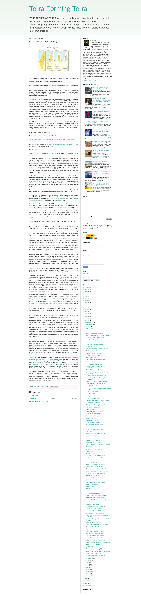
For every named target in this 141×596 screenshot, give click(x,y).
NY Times (69, 207)
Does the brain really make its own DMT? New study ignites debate (101, 130)
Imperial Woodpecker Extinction (94, 353)
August (88, 560)
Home (53, 398)
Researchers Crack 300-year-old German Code (98, 331)
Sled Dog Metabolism (91, 462)
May (87, 567)
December (89, 322)
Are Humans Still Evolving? (93, 407)
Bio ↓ (45, 135)
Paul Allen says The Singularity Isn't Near (96, 405)
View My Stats (86, 273)
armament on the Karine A (38, 181)
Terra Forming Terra (58, 8)
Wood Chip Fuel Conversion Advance (95, 555)
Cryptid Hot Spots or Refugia (93, 508)
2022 (86, 296)
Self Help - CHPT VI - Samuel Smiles (95, 337)
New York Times (51, 153)
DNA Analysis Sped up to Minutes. (94, 477)
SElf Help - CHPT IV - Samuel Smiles (95, 455)
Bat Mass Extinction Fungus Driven (95, 342)
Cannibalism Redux (91, 431)
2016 (86, 309)
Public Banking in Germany (93, 422)
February (88, 573)
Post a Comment (36, 395)
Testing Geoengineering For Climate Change (97, 335)
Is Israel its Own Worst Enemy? (94, 427)
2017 (86, 307)
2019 (86, 303)
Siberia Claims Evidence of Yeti (94, 466)
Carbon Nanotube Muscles (93, 402)
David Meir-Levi (39, 135)
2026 (86, 287)
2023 (86, 294)
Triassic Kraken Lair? (91, 480)
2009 (86, 581)
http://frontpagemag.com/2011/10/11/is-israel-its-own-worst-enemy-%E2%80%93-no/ (52, 139)
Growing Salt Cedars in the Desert (94, 333)
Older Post (74, 398)
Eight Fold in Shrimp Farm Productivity (96, 473)
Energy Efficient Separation (93, 396)
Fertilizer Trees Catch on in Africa (94, 429)
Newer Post (33, 398)
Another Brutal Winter (91, 447)
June (87, 565)
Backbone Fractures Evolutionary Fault (96, 375)
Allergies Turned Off (91, 451)
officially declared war (64, 364)
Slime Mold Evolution (91, 486)
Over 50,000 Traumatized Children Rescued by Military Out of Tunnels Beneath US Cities (101, 89)
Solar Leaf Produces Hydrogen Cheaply (96, 469)
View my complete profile (89, 80)
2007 (86, 585)
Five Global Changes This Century (94, 364)
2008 (86, 583)
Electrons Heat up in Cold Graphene (95, 355)
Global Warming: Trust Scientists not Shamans (98, 444)
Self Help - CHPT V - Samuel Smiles (95, 398)
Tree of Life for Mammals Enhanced (95, 533)
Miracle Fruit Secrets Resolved (94, 538)
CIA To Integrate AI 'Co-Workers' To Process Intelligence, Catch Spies (97, 122)
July (87, 562)
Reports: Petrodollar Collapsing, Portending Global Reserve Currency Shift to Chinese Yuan (101, 184)
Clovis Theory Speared (92, 391)
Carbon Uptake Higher (91, 435)
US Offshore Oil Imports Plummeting (95, 531)
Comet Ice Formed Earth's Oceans (95, 535)
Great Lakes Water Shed (92, 504)
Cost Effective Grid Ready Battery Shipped (97, 524)
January (88, 576)
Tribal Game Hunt (90, 489)
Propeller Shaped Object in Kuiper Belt (96, 506)
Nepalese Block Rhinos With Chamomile (96, 500)
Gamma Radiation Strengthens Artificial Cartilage (98, 542)
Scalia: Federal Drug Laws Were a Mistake (97, 471)
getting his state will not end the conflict (57, 198)
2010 (86, 578)
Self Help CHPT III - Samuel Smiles (95, 502)
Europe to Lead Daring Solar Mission (95, 416)
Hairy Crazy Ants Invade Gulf (93, 522)
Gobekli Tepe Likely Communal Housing (96, 495)
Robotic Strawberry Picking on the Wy (95, 383)
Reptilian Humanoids (91, 357)
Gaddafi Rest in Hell (91, 409)
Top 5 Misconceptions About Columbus (96, 497)
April (87, 569)
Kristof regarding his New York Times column (63, 144)
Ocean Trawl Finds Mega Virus (94, 449)
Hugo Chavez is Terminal (92, 394)
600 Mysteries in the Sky (92, 420)
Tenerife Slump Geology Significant (95, 464)
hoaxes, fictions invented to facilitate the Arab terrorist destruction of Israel (52, 303)
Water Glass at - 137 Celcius (93, 442)
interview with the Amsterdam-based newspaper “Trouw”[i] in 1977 (49, 272)
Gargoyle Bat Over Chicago (93, 440)
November (89, 324)
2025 (86, 289)
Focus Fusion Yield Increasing (93, 553)
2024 (86, 292)
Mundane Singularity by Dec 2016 (94, 413)
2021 (86, 298)
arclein (94, 40)
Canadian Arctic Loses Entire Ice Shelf (95, 540)
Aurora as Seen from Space (93, 493)
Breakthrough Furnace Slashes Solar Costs (97, 348)
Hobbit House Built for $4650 (93, 511)
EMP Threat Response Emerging (94, 544)
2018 (86, 305)
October (88, 327)
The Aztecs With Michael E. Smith (94, 424)
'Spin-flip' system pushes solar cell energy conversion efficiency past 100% (101, 173)
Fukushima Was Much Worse (93, 362)
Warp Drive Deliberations (92, 386)
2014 (86, 314)
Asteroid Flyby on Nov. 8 (92, 346)
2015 (86, 311)
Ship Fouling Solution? (92, 491)
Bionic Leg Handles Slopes (93, 351)
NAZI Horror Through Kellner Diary (95, 458)
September (89, 558)
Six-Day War (39, 244)
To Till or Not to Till (90, 453)
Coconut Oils (89, 546)
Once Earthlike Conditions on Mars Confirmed (97, 400)
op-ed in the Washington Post (48, 162)
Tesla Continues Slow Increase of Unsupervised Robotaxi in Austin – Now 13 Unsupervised (101, 152)
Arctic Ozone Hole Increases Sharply (95, 482)
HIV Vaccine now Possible (92, 475)
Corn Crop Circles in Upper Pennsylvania (96, 381)
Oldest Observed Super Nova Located (95, 359)
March (88, 571)
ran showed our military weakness (101, 141)
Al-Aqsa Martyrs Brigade (38, 345)
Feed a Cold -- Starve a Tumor (93, 370)
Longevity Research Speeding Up (94, 411)
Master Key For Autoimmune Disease (95, 433)
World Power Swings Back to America (95, 340)
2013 (86, 316)
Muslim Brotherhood (60, 341)
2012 (86, 318)
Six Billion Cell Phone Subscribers (94, 438)
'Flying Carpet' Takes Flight (93, 529)
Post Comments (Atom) (42, 401)
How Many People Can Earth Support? (96, 460)
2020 (86, 300)
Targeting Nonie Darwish (92, 484)
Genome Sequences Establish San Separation (98, 551)
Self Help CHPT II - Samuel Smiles (95, 513)
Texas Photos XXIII (91, 418)
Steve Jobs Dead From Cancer (94, 527)
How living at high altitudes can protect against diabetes (100, 162)
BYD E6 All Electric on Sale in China (95, 329)
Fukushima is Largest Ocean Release (95, 344)
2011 (86, 320)
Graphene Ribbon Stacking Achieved (95, 549)
